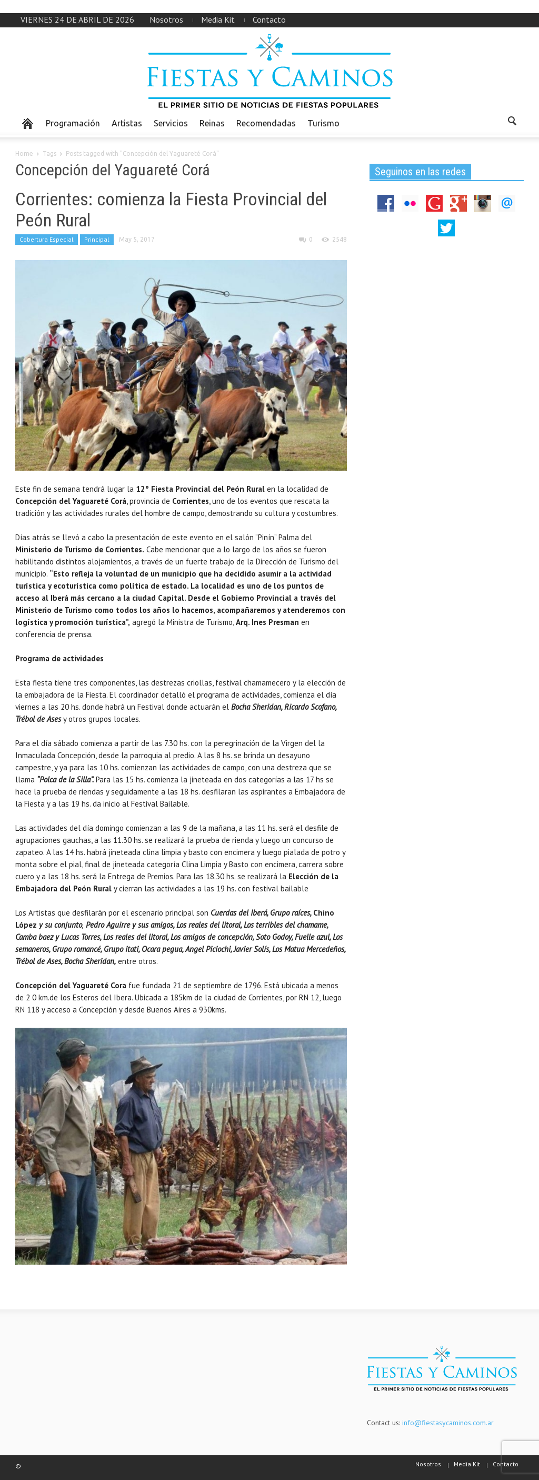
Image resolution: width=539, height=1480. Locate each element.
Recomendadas (266, 123)
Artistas (127, 123)
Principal (96, 239)
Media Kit (218, 19)
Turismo (323, 123)
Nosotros (166, 19)
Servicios (171, 123)
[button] (512, 122)
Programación (73, 123)
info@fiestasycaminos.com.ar (448, 1422)
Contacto (269, 19)
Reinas (212, 123)
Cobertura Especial (46, 239)
